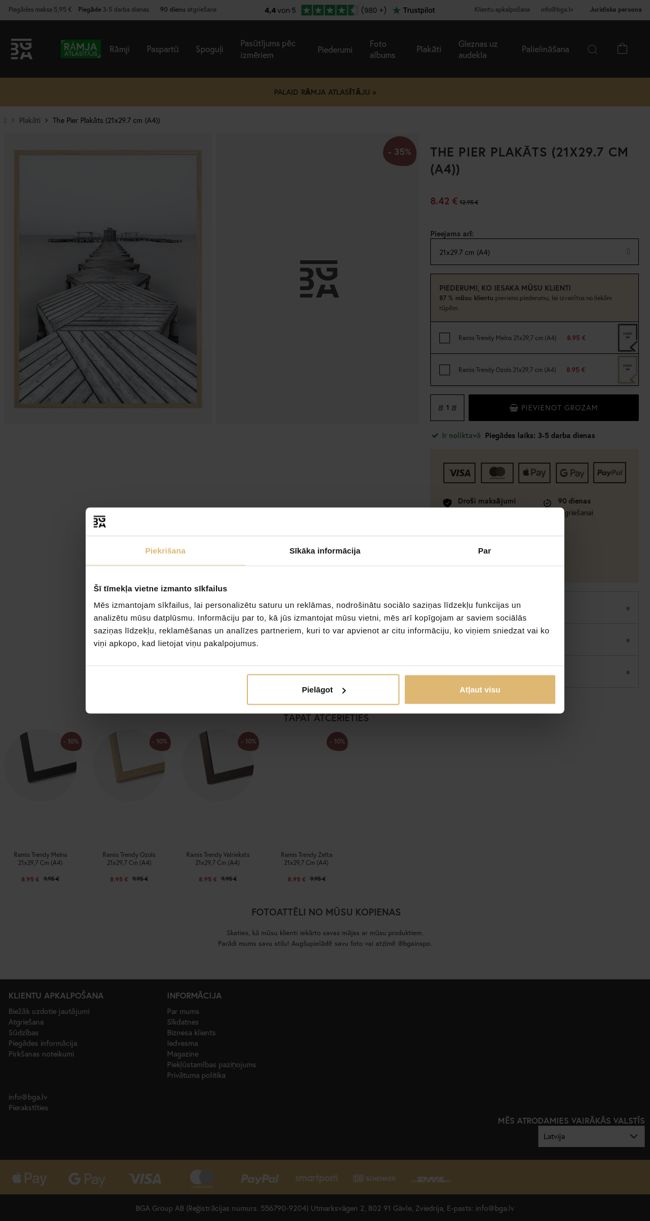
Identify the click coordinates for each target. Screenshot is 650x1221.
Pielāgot (323, 689)
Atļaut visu (480, 689)
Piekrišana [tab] (165, 550)
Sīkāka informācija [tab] (325, 550)
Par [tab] (484, 550)
